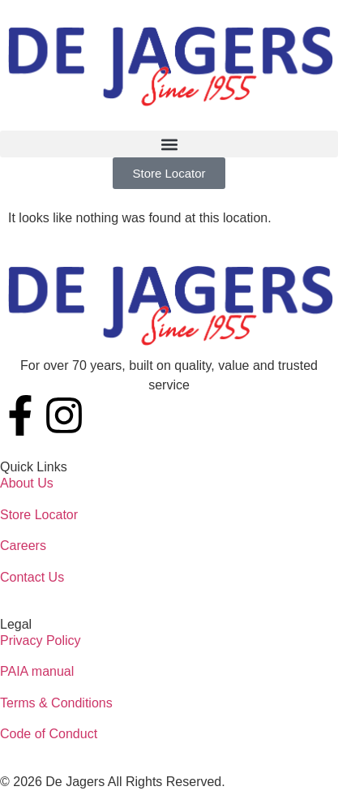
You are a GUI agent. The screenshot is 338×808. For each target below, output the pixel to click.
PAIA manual (37, 671)
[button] (169, 144)
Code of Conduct (48, 734)
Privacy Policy (40, 640)
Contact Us (32, 577)
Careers (23, 545)
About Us (26, 483)
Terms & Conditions (56, 703)
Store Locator (39, 515)
